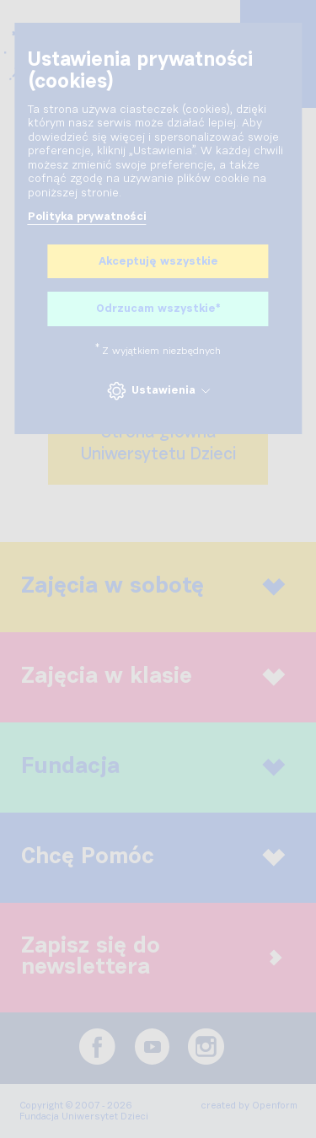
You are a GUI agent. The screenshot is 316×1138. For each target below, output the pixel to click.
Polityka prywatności (87, 217)
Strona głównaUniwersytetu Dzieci (158, 443)
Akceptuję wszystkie (158, 261)
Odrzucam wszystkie (158, 309)
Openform (274, 1105)
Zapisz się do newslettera (151, 957)
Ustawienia (158, 390)
